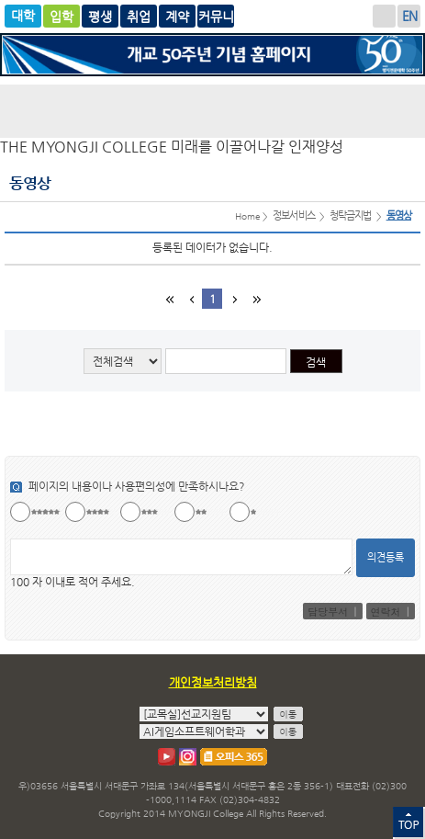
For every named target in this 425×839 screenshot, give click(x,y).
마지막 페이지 (255, 299)
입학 (61, 16)
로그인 (384, 16)
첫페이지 (169, 299)
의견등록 (385, 557)
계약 (215, 16)
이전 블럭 (191, 299)
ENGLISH (408, 16)
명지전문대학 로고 (212, 111)
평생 (138, 16)
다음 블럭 (233, 299)
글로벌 (100, 16)
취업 (177, 16)
